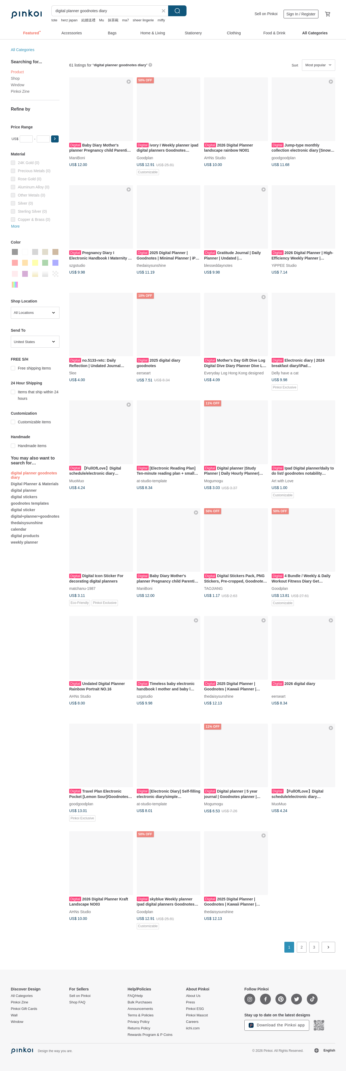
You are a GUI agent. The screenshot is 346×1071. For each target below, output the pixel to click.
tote (54, 20)
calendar (18, 529)
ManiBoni (77, 157)
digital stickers (24, 497)
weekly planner (24, 542)
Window (17, 85)
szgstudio (77, 265)
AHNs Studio (215, 157)
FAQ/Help (135, 996)
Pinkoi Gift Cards (24, 1009)
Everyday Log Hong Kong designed (234, 373)
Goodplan (145, 157)
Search (177, 11)
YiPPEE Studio (284, 265)
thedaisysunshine (27, 523)
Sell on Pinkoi (266, 14)
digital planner (24, 490)
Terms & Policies (141, 1015)
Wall (14, 1015)
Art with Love (283, 480)
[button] (55, 138)
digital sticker (23, 510)
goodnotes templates (30, 503)
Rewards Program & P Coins (150, 1035)
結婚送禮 (88, 20)
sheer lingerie (143, 20)
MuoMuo (76, 480)
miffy (161, 20)
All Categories (22, 50)
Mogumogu (213, 480)
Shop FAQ (77, 1002)
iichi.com (193, 1028)
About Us (193, 996)
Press (190, 1002)
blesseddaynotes (218, 265)
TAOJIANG (213, 588)
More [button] (15, 226)
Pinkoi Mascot (197, 1015)
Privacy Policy (138, 1022)
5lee (72, 373)
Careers (192, 1022)
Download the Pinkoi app (277, 1025)
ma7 (125, 20)
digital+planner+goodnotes (35, 516)
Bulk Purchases (140, 1002)
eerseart (144, 373)
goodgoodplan (284, 157)
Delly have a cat (285, 373)
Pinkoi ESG (195, 1009)
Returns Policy (139, 1028)
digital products (25, 536)
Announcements (140, 1009)
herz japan (69, 20)
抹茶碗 (113, 20)
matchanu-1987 (82, 588)
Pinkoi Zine (20, 91)
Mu (101, 20)
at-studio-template (152, 480)
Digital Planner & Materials (35, 484)
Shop (15, 78)
